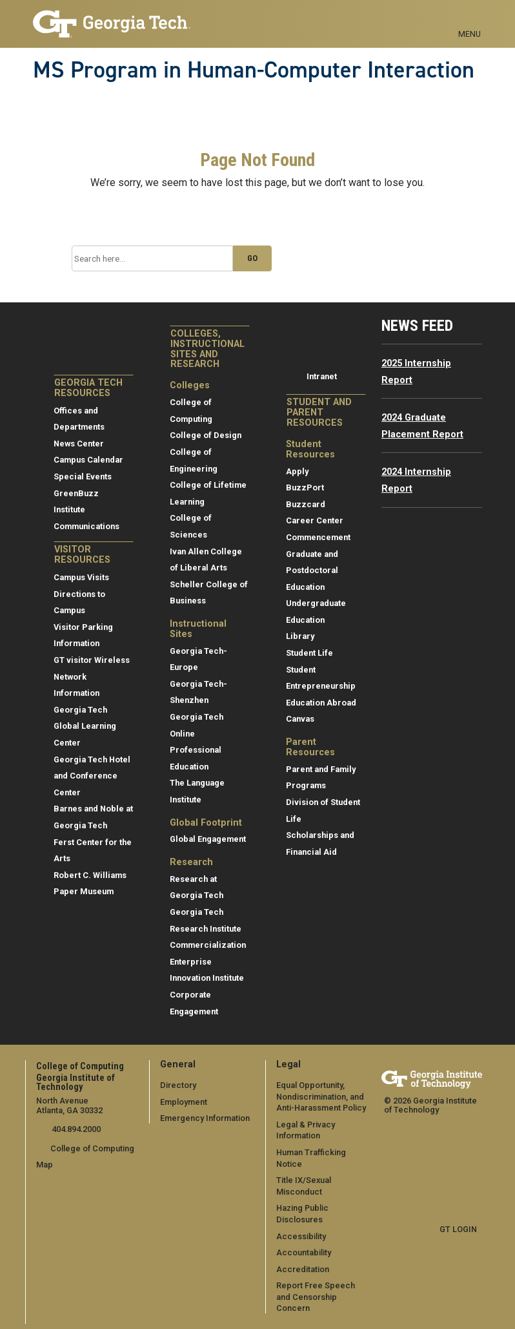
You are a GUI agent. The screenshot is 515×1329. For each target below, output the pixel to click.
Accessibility (301, 1235)
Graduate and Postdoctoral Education (312, 570)
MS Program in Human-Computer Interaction (253, 69)
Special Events (83, 476)
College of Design (205, 435)
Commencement (318, 537)
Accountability (303, 1252)
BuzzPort (305, 487)
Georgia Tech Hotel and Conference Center (92, 776)
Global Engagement (208, 839)
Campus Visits (81, 577)
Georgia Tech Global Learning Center (85, 726)
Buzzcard (305, 504)
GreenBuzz (76, 493)
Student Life (309, 653)
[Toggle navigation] (469, 19)
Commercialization (208, 945)
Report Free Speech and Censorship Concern (315, 1297)
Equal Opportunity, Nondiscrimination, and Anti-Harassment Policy (321, 1096)
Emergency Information (205, 1118)
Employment (183, 1102)
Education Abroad (321, 702)
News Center (79, 443)
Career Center (314, 520)
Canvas (300, 719)
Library (300, 636)
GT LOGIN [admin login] (458, 1229)
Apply (297, 471)
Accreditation (302, 1269)
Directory (178, 1085)
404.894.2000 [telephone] (75, 1129)
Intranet (322, 376)
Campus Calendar (88, 460)
